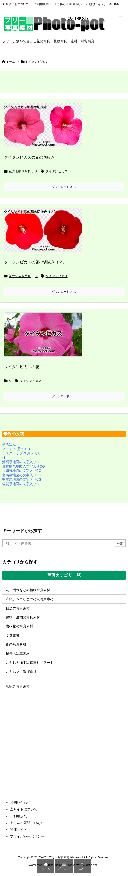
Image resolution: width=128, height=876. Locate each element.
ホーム (10, 61)
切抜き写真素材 (18, 686)
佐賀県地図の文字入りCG (21, 484)
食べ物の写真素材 (19, 626)
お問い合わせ (97, 4)
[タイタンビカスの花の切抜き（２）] (45, 233)
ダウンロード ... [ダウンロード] (64, 187)
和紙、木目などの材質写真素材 (30, 599)
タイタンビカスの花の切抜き (29, 157)
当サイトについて (17, 4)
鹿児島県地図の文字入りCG (23, 466)
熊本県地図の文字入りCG (21, 479)
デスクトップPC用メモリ (21, 453)
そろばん (9, 444)
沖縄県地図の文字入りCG (21, 462)
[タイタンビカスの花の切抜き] (45, 128)
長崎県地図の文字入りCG (21, 471)
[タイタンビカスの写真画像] (45, 338)
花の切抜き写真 (20, 171)
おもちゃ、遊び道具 (21, 672)
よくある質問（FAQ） (68, 4)
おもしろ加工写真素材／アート (30, 663)
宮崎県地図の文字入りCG (21, 475)
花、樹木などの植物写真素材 (28, 590)
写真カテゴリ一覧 (64, 575)
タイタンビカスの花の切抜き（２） (35, 262)
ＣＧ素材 (12, 635)
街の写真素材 (16, 644)
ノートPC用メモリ (16, 449)
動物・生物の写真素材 (23, 617)
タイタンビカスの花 (21, 367)
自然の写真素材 (18, 608)
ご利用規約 (41, 4)
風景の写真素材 (18, 654)
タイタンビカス (57, 171)
